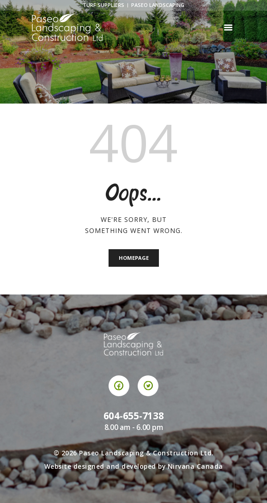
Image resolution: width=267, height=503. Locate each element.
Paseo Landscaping (157, 4)
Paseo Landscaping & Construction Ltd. (146, 452)
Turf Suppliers (103, 4)
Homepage (134, 257)
